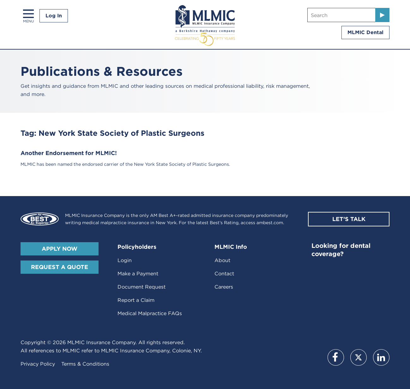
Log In (53, 16)
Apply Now (59, 248)
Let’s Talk (348, 219)
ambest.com (269, 222)
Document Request (142, 287)
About (222, 260)
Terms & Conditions (85, 364)
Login (125, 260)
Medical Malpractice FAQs (150, 313)
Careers (223, 287)
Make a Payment (138, 274)
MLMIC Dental (365, 32)
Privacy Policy (38, 364)
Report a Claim (136, 300)
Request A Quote (59, 267)
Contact (224, 274)
